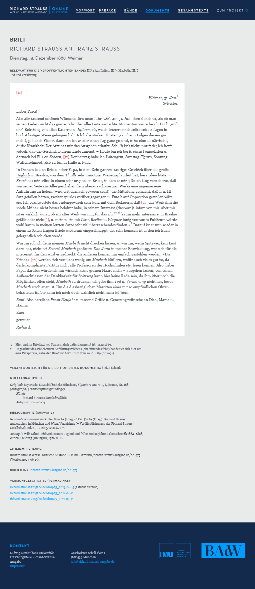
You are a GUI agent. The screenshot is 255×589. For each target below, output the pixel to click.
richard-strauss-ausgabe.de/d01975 (53, 470)
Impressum (18, 566)
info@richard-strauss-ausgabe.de (92, 561)
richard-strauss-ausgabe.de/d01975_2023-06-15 (42, 487)
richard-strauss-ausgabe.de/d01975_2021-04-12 (42, 493)
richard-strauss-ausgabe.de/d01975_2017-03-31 (42, 499)
